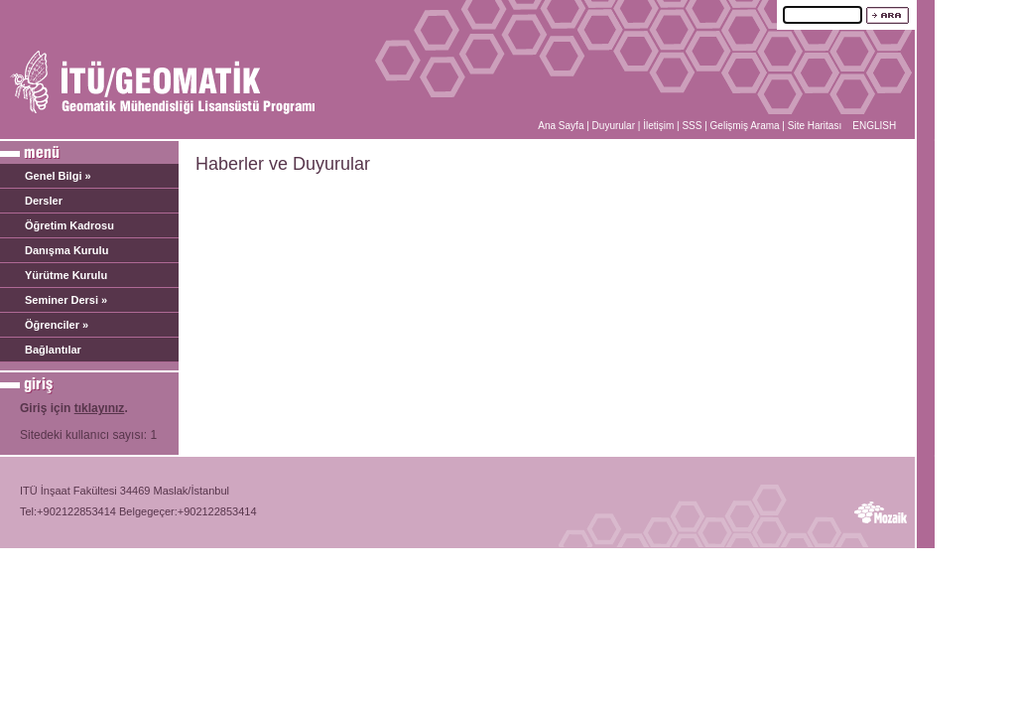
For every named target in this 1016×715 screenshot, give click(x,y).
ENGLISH (874, 125)
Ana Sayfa (560, 125)
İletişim (658, 125)
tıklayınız (99, 408)
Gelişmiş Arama (745, 125)
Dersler (44, 201)
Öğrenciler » (56, 325)
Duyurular (613, 125)
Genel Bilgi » (58, 176)
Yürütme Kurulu (66, 275)
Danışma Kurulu (66, 250)
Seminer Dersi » (66, 300)
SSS (691, 125)
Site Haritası (814, 125)
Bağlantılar (53, 350)
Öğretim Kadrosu (69, 225)
